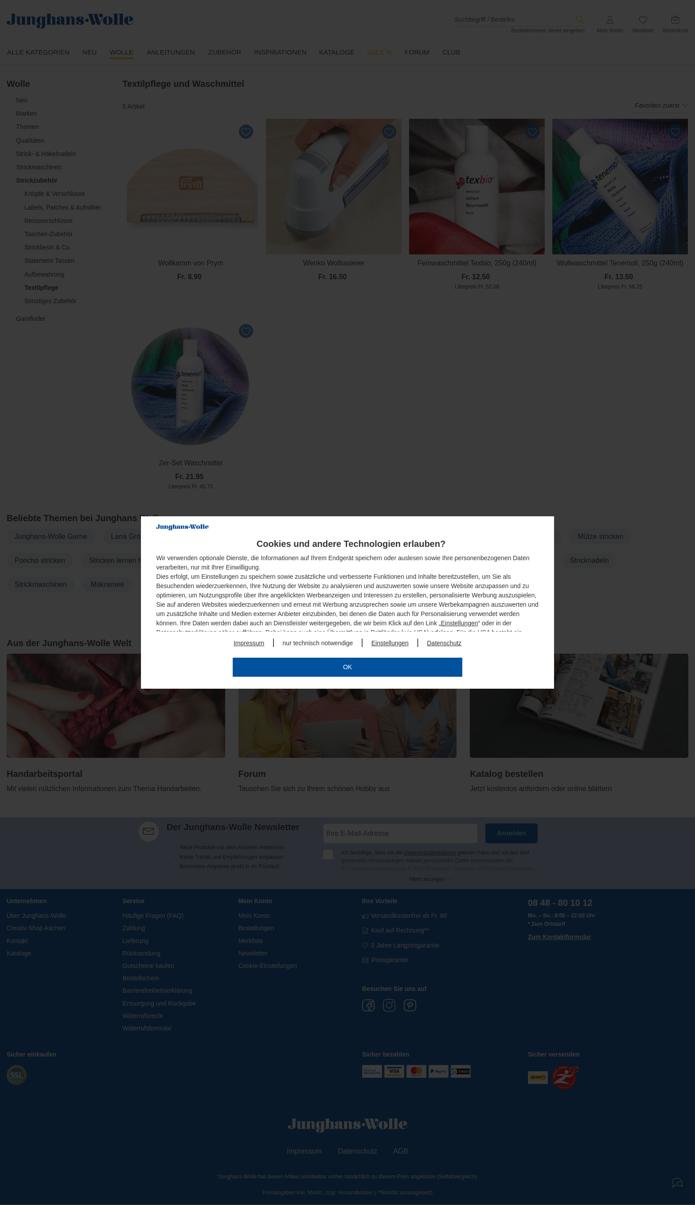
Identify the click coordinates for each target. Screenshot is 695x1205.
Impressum (249, 643)
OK (347, 667)
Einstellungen (459, 623)
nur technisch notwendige (318, 643)
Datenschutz (444, 643)
